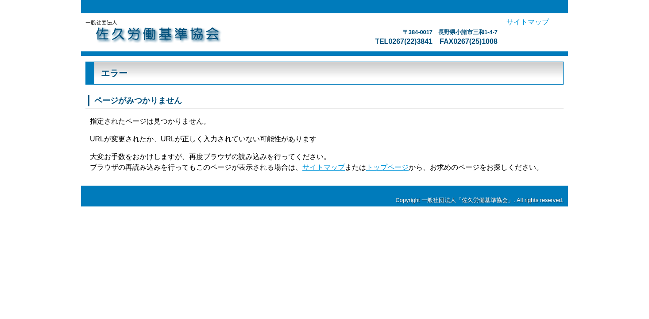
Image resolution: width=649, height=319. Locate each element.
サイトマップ (527, 22)
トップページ (387, 167)
